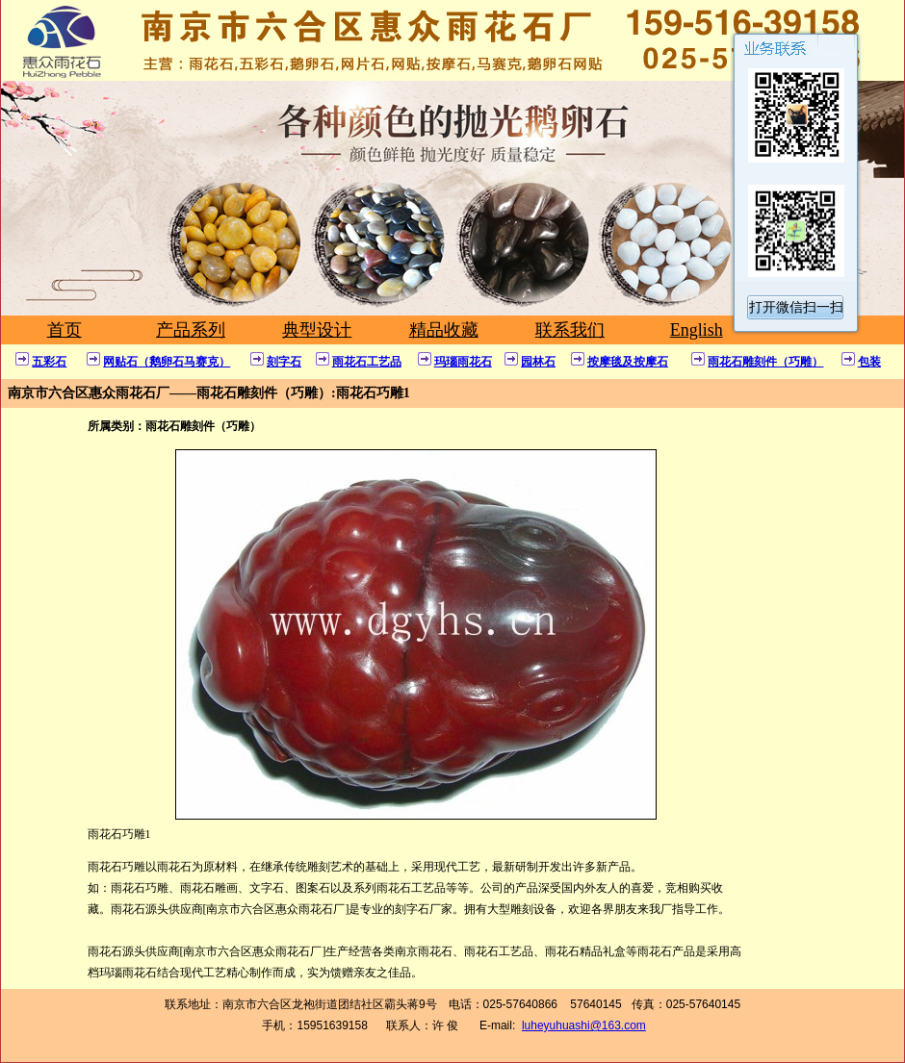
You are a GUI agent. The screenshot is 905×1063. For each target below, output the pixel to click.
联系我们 (570, 330)
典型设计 (316, 330)
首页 (64, 330)
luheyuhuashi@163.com (584, 1025)
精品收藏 (443, 330)
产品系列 (190, 330)
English (696, 330)
